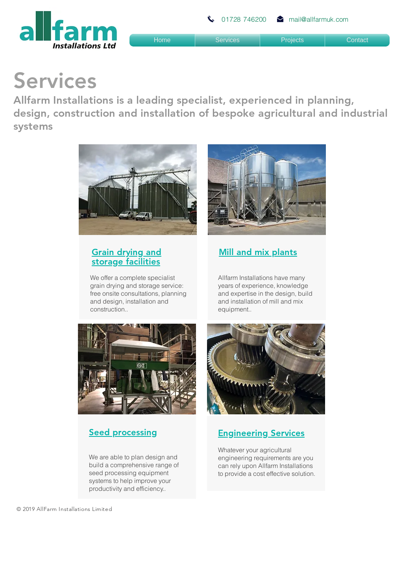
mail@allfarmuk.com (318, 19)
